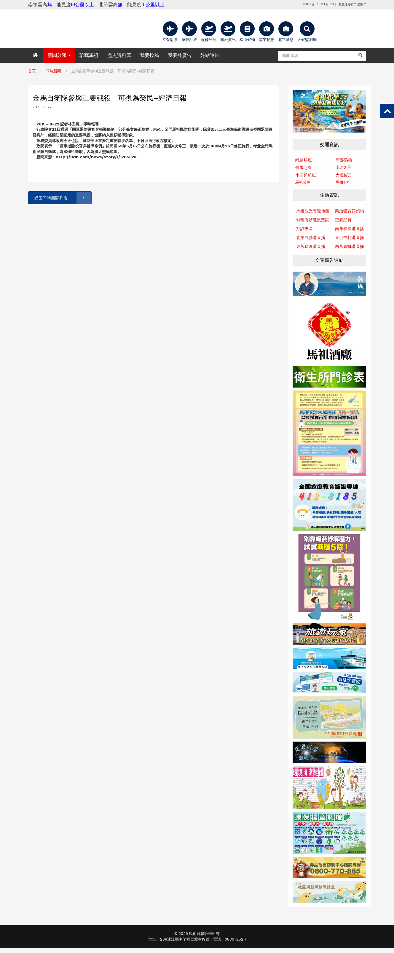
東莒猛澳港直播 (310, 246)
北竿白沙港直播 (310, 237)
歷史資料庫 (119, 55)
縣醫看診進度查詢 (312, 220)
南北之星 (343, 167)
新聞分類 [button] (59, 55)
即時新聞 (53, 71)
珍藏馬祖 (88, 55)
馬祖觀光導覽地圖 (312, 211)
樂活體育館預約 (349, 211)
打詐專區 (304, 229)
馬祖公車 (303, 182)
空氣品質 (343, 220)
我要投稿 (149, 55)
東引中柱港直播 (349, 237)
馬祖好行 (343, 182)
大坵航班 (343, 175)
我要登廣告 (180, 55)
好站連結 (209, 55)
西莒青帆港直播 (349, 246)
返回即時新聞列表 (62, 198)
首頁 (32, 71)
